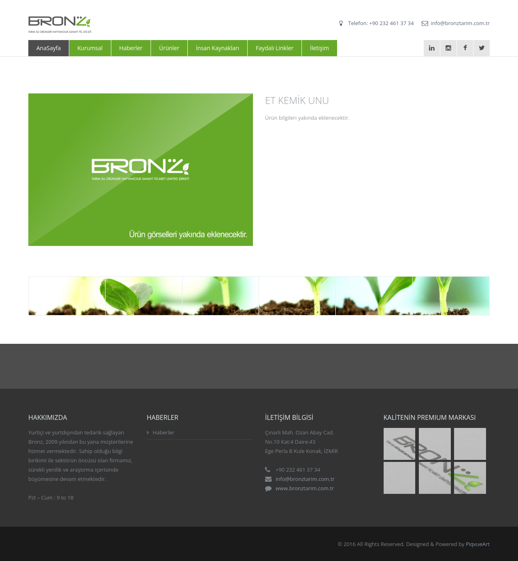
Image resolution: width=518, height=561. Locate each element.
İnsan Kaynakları (217, 48)
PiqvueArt (478, 544)
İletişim (319, 48)
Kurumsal (89, 48)
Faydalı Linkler (274, 48)
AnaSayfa (48, 48)
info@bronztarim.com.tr (460, 23)
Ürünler (169, 48)
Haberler (130, 48)
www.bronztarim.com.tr (305, 488)
